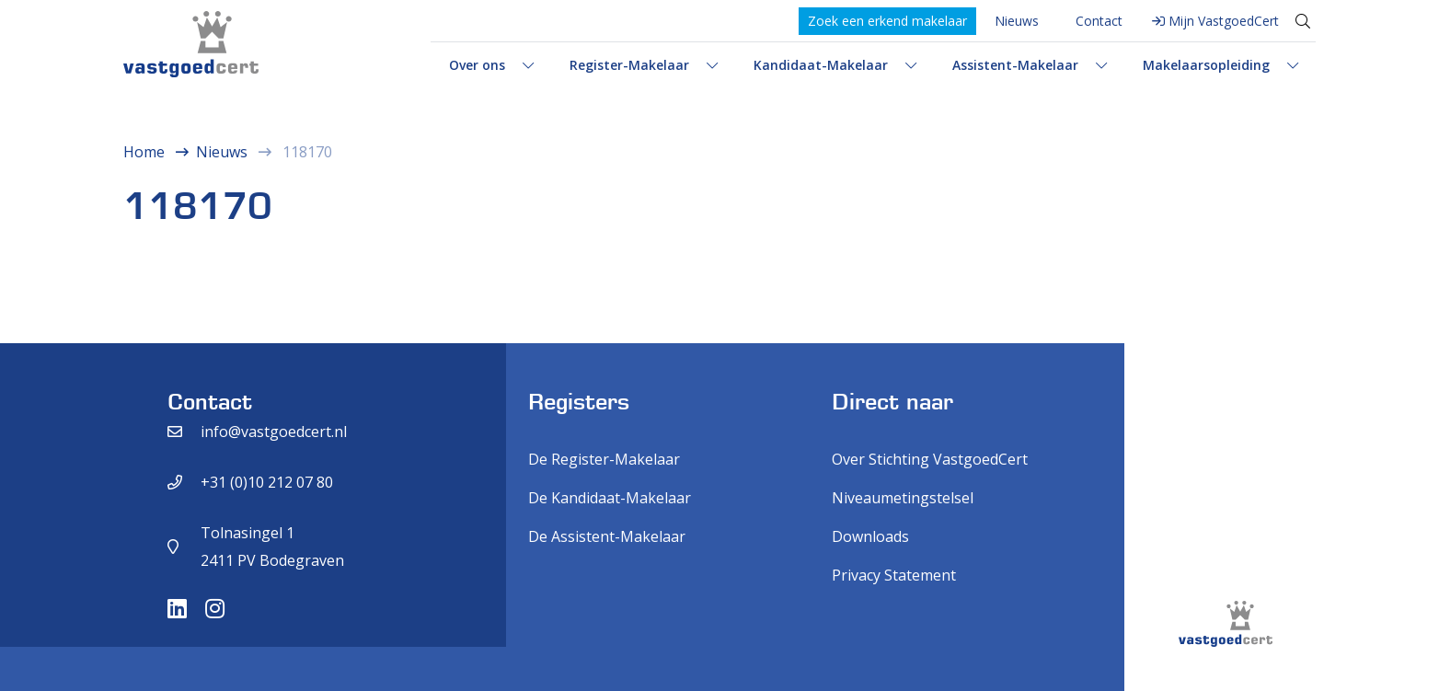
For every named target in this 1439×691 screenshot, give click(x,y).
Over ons (477, 65)
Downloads (870, 536)
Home (144, 152)
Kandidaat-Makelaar (821, 65)
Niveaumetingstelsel (902, 498)
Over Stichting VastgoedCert (930, 459)
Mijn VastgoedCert (1223, 20)
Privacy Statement (894, 575)
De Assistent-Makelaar (606, 536)
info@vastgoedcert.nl (274, 431)
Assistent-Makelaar (1015, 65)
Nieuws (1017, 20)
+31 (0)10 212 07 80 (267, 482)
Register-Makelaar (629, 65)
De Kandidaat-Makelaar (609, 498)
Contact (1099, 20)
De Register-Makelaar (604, 459)
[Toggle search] (1303, 21)
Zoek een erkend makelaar (887, 20)
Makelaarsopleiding (1206, 65)
